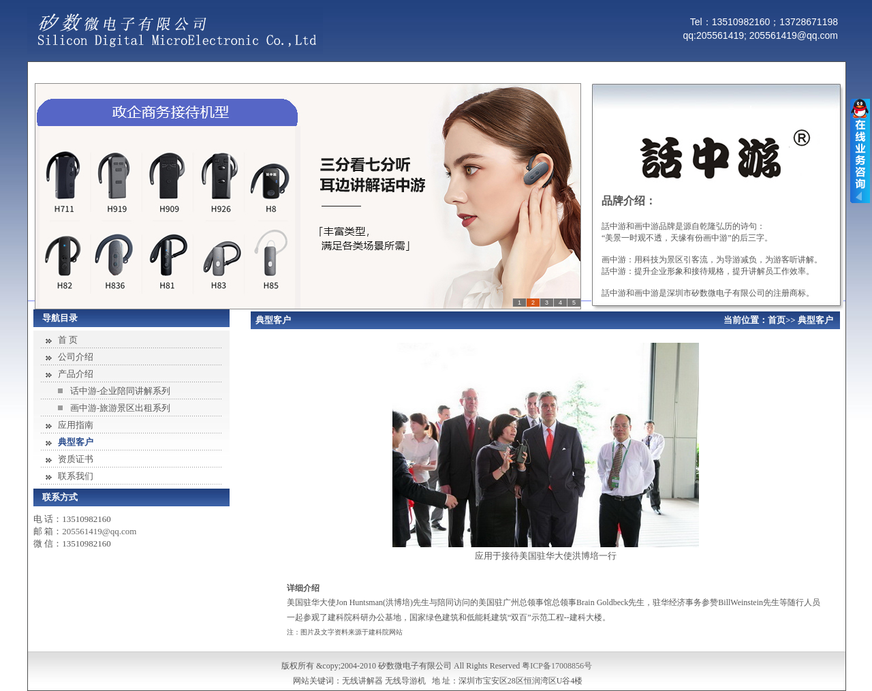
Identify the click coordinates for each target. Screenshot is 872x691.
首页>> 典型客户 (800, 320)
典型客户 (75, 442)
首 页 (68, 340)
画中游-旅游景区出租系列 (120, 408)
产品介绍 (75, 374)
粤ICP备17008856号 (557, 666)
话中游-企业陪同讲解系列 (120, 391)
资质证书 (75, 459)
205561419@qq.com (99, 531)
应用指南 (75, 425)
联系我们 (75, 476)
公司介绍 (75, 357)
